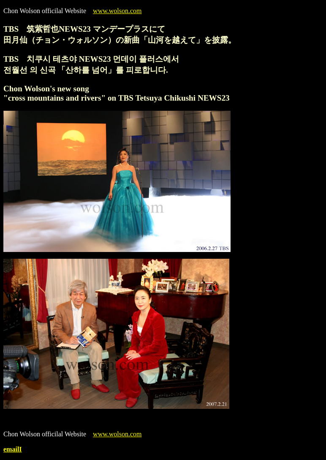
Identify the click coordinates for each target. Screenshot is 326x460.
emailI (12, 449)
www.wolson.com (117, 10)
